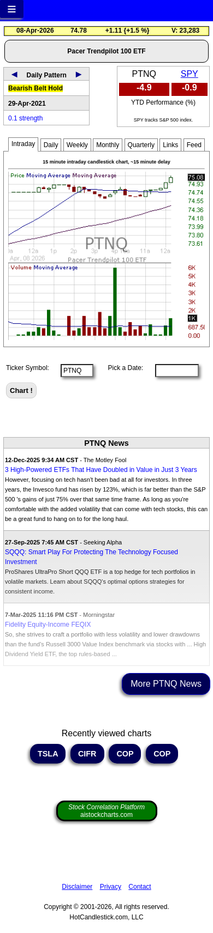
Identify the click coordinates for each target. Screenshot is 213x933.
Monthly (107, 145)
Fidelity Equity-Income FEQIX (48, 624)
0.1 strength (25, 118)
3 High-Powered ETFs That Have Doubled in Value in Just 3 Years (101, 470)
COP (124, 753)
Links (170, 145)
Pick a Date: (121, 368)
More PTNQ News (166, 683)
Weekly (77, 145)
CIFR (87, 753)
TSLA (48, 753)
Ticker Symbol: (27, 368)
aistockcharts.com (106, 811)
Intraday (23, 144)
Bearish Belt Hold (35, 88)
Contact (139, 886)
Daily (51, 145)
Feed (194, 145)
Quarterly (141, 145)
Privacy (110, 886)
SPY (189, 73)
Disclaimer (77, 886)
